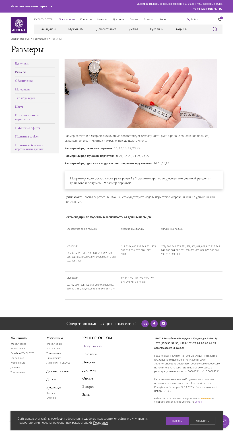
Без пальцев (17, 358)
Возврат (88, 386)
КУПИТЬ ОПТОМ (97, 337)
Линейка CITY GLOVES (22, 353)
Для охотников (106, 29)
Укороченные (18, 362)
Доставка (89, 370)
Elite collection (18, 348)
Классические (18, 343)
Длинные (15, 367)
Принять (177, 420)
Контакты (89, 354)
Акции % (181, 29)
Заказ (86, 394)
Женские (51, 393)
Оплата (87, 378)
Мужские (51, 397)
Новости (88, 362)
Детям (133, 29)
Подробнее (100, 422)
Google (198, 402)
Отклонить (202, 420)
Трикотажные (18, 372)
